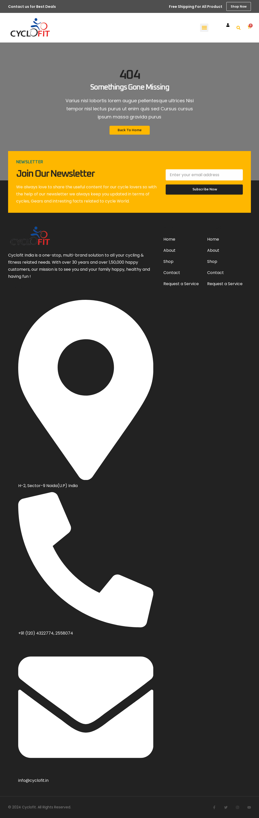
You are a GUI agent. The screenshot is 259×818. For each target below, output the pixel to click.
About (169, 250)
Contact (171, 273)
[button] (204, 28)
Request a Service (181, 284)
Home (169, 239)
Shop (168, 261)
